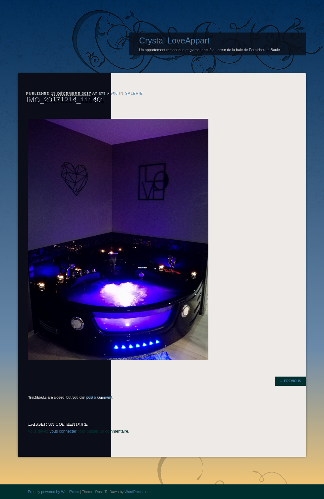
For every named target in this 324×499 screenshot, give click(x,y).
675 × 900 (108, 93)
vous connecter (62, 431)
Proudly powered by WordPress (53, 492)
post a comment (99, 397)
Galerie (134, 93)
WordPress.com (137, 492)
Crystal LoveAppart (174, 40)
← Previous (290, 381)
